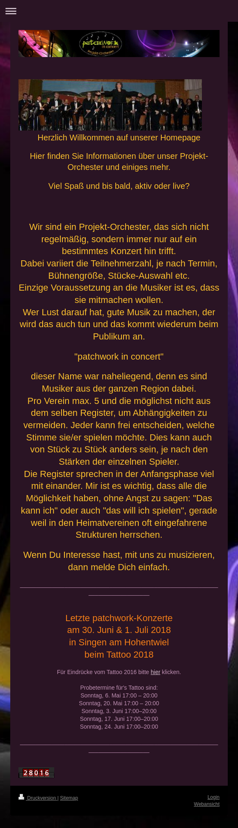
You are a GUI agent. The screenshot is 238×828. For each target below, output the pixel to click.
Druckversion (37, 798)
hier (155, 672)
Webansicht (207, 804)
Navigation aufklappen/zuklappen (119, 11)
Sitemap (69, 798)
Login (214, 797)
